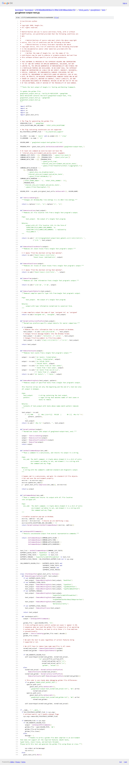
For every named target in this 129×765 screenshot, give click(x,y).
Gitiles (12, 762)
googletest (95, 10)
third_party (84, 10)
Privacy (17, 762)
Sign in (125, 3)
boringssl (19, 10)
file (56, 17)
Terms (23, 762)
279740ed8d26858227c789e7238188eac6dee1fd (55, 10)
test (103, 10)
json (125, 762)
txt (120, 762)
